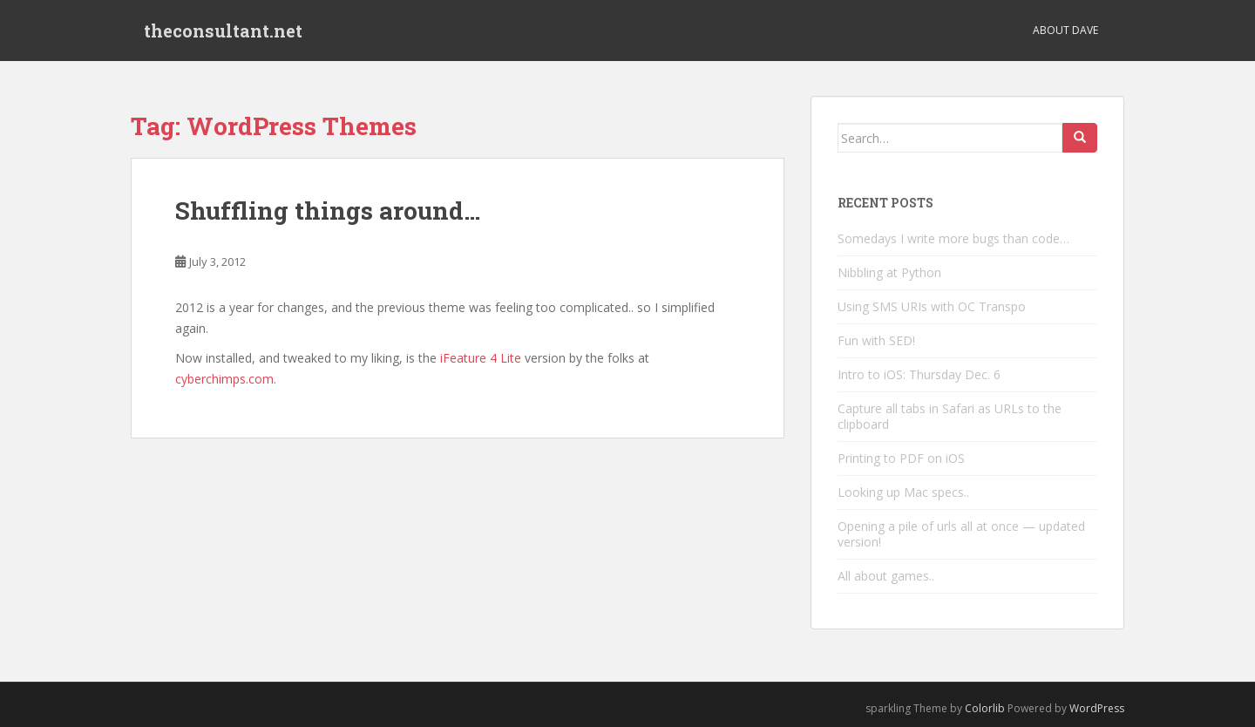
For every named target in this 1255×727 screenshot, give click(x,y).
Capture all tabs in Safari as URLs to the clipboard (950, 416)
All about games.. (886, 575)
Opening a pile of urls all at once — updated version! (961, 534)
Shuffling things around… (327, 210)
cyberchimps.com (224, 378)
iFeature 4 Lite (480, 358)
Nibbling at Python (889, 272)
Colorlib (985, 708)
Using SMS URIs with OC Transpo (932, 306)
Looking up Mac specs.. (903, 492)
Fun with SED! (876, 340)
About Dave (1065, 30)
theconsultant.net (223, 30)
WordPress (1096, 708)
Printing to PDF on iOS (901, 458)
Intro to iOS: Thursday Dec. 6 (919, 374)
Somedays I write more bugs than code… (953, 238)
